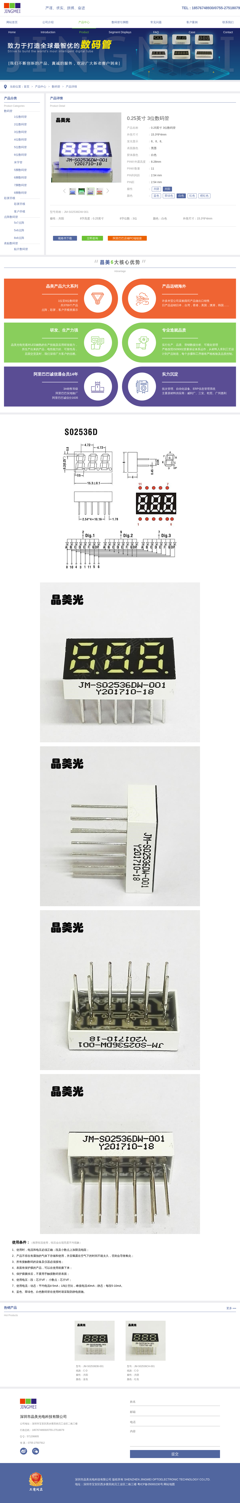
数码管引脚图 (120, 22)
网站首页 (12, 22)
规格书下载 (65, 238)
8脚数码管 (20, 192)
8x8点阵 (19, 237)
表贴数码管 (11, 243)
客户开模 (19, 211)
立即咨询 (92, 238)
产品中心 (84, 22)
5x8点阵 (19, 230)
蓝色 (156, 195)
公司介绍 (48, 22)
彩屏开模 (9, 198)
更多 (229, 1308)
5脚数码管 (20, 169)
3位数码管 (20, 132)
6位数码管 (20, 154)
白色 (181, 195)
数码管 (56, 86)
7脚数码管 (20, 185)
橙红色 (204, 195)
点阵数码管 (11, 216)
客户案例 (192, 22)
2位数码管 (20, 124)
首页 (26, 86)
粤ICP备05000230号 (150, 1484)
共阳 (167, 188)
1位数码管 (20, 116)
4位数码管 (20, 139)
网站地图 (169, 1484)
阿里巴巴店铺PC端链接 (127, 238)
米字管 (18, 162)
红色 (192, 195)
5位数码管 (20, 147)
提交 (175, 1454)
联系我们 (228, 22)
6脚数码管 (20, 177)
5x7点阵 (19, 222)
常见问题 (156, 22)
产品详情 (71, 86)
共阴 (156, 188)
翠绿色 (169, 195)
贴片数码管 (21, 249)
